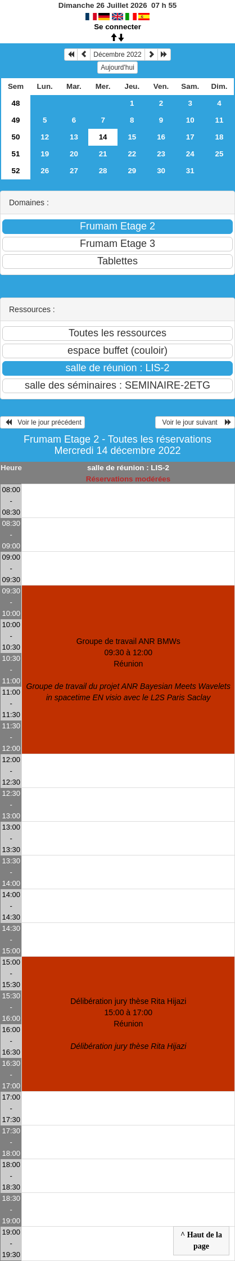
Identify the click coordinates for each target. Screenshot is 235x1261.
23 (161, 154)
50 (16, 137)
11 (219, 120)
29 (132, 170)
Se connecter (117, 26)
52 (16, 170)
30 (161, 170)
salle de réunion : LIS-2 (128, 467)
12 (44, 137)
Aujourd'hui (117, 67)
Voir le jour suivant (195, 422)
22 (132, 154)
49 (16, 120)
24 (190, 154)
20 (74, 154)
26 (44, 170)
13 (74, 137)
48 (16, 103)
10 (190, 120)
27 (74, 170)
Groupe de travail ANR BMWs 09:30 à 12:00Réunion (128, 669)
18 (219, 137)
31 (190, 170)
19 (44, 154)
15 (132, 137)
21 (103, 154)
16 (161, 137)
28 (103, 170)
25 (219, 154)
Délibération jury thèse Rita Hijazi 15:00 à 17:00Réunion (128, 1024)
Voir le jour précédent (42, 422)
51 (16, 154)
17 (190, 137)
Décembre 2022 (117, 54)
